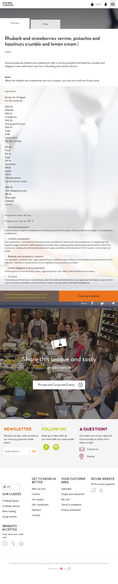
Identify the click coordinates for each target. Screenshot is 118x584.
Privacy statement (71, 509)
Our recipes (38, 499)
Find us (86, 457)
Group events (9, 516)
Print (45, 24)
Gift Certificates (40, 504)
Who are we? (39, 488)
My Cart (65, 499)
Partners (36, 509)
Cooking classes (10, 500)
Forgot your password (72, 494)
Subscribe (66, 488)
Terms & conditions (71, 504)
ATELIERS (8, 4)
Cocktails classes (11, 506)
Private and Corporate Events (60, 385)
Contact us (88, 449)
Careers (36, 494)
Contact (36, 515)
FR (6, 486)
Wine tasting (9, 511)
